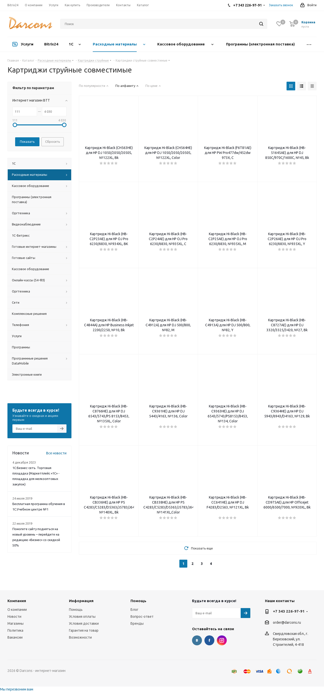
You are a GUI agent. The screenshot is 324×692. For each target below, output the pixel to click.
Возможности (80, 637)
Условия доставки (84, 623)
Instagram (222, 640)
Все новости (56, 453)
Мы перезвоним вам (16, 689)
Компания (16, 601)
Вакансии (15, 637)
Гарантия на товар (83, 630)
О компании (17, 610)
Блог (134, 610)
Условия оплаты (82, 617)
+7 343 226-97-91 (289, 611)
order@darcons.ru (287, 623)
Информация (81, 601)
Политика (15, 630)
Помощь (76, 610)
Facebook (209, 640)
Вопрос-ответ (142, 617)
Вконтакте (197, 640)
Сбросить (52, 141)
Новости (14, 617)
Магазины (15, 623)
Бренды (137, 623)
